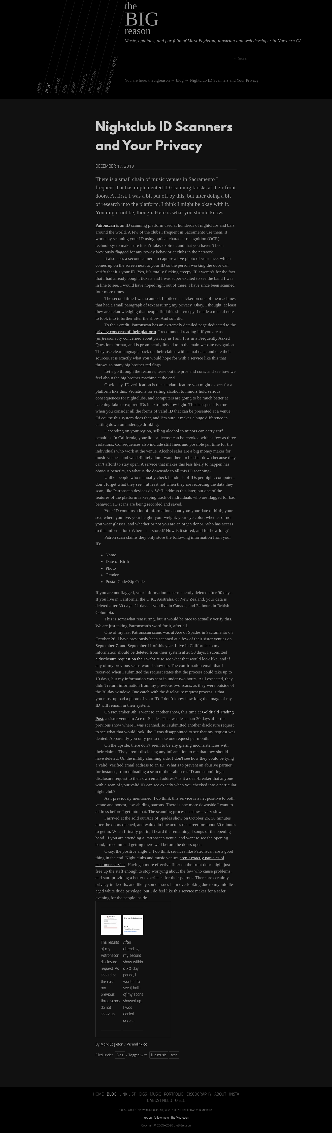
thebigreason (159, 80)
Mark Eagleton (112, 1044)
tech (174, 1055)
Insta (234, 1094)
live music (158, 1055)
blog (180, 80)
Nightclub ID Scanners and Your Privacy (224, 80)
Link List (127, 1094)
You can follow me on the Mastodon (166, 1117)
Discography (199, 1094)
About (220, 1094)
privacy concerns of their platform (125, 331)
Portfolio (173, 1094)
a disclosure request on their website (127, 658)
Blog (119, 1055)
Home (98, 1094)
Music (155, 1094)
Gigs (143, 1094)
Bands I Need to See (166, 1100)
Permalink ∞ (137, 1044)
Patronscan (105, 225)
